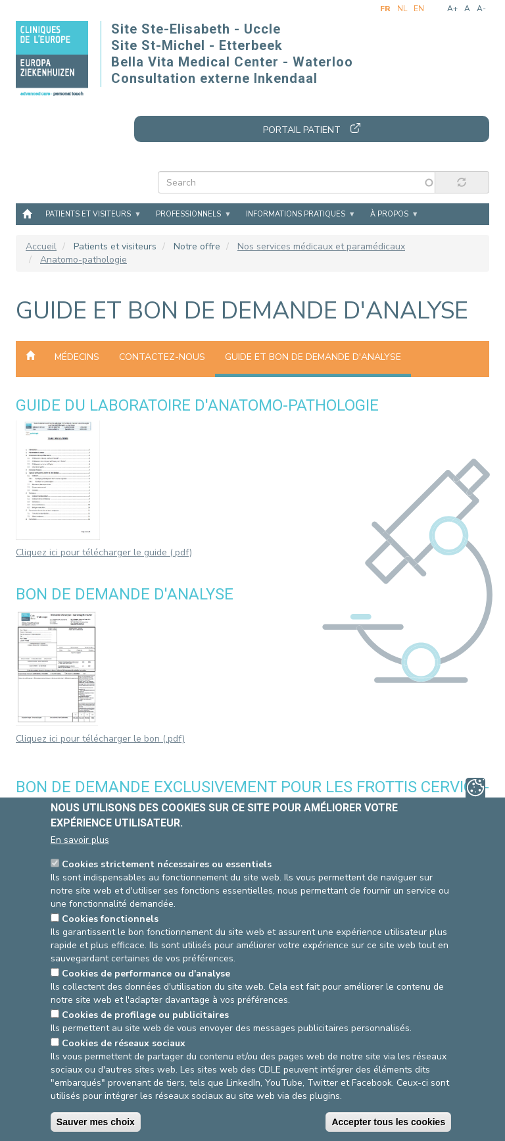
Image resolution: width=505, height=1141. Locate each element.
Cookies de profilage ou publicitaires (145, 1015)
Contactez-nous (162, 357)
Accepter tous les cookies (388, 1122)
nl (402, 8)
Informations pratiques (295, 214)
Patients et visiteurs (88, 214)
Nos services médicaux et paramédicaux (321, 246)
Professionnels (188, 214)
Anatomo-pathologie (83, 259)
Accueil (27, 213)
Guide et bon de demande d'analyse (313, 357)
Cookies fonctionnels (110, 919)
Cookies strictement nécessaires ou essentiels (167, 864)
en (419, 8)
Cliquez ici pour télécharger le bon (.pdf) (100, 738)
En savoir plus (80, 840)
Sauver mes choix (96, 1122)
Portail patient (302, 130)
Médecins (77, 357)
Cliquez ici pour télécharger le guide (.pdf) (104, 552)
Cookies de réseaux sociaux (123, 1043)
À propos (389, 214)
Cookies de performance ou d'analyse (146, 973)
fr (385, 8)
